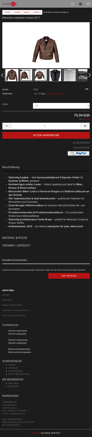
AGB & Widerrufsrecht (12, 305)
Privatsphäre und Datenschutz (15, 310)
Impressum (7, 300)
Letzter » (37, 12)
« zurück (17, 12)
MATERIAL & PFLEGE (14, 237)
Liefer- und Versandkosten (14, 315)
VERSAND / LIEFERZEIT (16, 245)
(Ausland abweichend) (54, 94)
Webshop (36, 433)
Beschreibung (10, 167)
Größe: (5, 104)
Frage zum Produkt (81, 147)
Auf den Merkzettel (81, 142)
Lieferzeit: (7, 93)
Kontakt (5, 295)
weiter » (27, 12)
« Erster (7, 12)
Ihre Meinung (69, 276)
